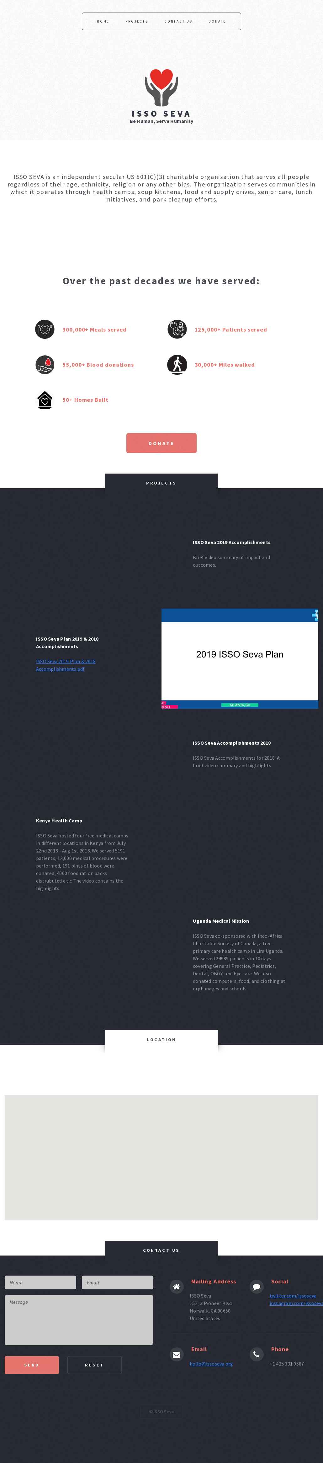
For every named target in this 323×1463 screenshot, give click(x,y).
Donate (217, 21)
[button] (269, 1115)
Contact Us (178, 21)
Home (103, 21)
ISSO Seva (162, 113)
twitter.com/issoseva (293, 1296)
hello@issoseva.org (211, 1364)
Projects (136, 21)
